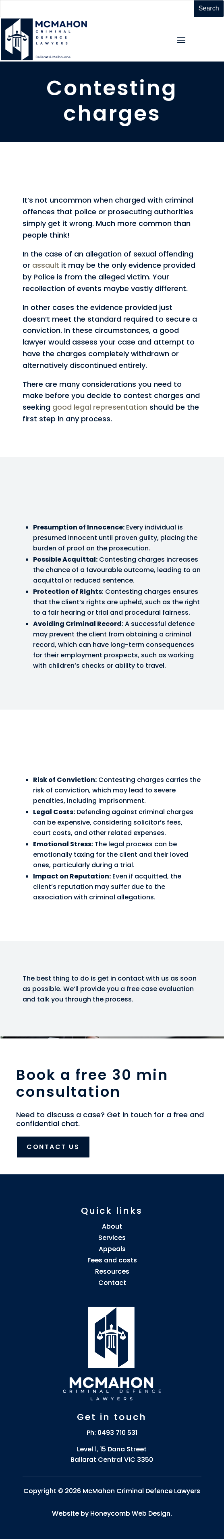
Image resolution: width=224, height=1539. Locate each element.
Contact (112, 1282)
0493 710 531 (117, 1432)
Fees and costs (112, 1260)
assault (45, 265)
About (112, 1226)
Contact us (53, 1146)
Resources (112, 1271)
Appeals (112, 1249)
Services (112, 1237)
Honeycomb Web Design (130, 1513)
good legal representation (100, 407)
